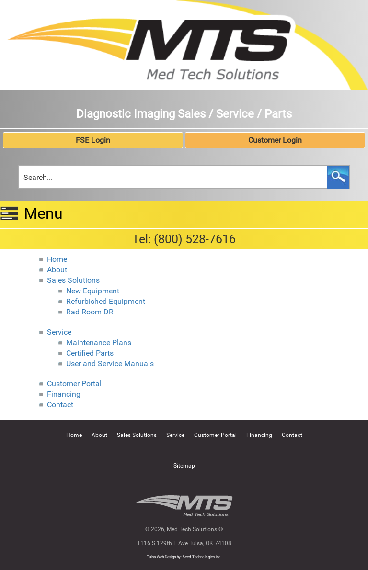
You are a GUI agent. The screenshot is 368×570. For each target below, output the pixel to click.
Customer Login (275, 140)
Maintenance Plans (98, 342)
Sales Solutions (73, 280)
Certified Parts (90, 353)
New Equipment (92, 290)
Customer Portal (74, 383)
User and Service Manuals (110, 363)
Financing (63, 394)
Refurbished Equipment (105, 301)
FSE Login (93, 140)
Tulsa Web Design (161, 557)
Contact (60, 404)
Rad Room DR (90, 311)
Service (59, 331)
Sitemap (184, 465)
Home (57, 259)
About (57, 269)
